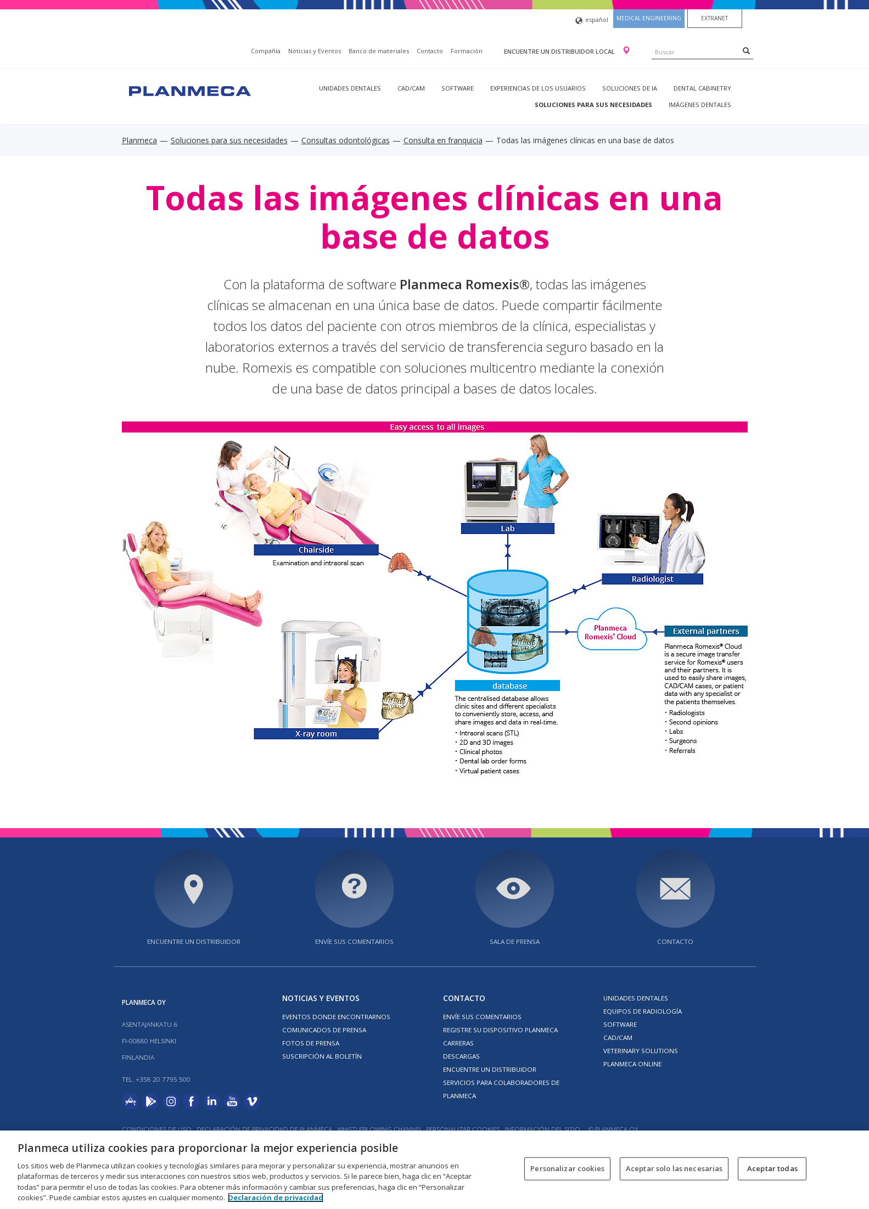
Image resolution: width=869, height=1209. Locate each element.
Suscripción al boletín (322, 1056)
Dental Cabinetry (702, 88)
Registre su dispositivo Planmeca (500, 1030)
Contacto (430, 51)
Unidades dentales (350, 88)
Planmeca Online (632, 1064)
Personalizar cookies (463, 1129)
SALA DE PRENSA (515, 941)
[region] (434, 1170)
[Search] (746, 50)
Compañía (266, 51)
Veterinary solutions (640, 1051)
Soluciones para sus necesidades (593, 104)
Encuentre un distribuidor (193, 941)
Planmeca (139, 140)
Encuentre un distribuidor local (560, 51)
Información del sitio (542, 1129)
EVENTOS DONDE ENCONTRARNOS (336, 1017)
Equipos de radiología (642, 1011)
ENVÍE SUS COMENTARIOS (354, 941)
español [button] (591, 20)
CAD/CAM (411, 88)
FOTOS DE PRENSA (310, 1043)
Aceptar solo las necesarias (674, 1168)
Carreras (458, 1043)
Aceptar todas (772, 1168)
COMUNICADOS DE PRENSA (324, 1030)
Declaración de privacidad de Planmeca (265, 1129)
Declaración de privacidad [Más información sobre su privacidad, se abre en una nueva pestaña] (275, 1197)
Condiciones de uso (157, 1129)
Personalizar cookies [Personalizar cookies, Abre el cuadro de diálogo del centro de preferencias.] (567, 1168)
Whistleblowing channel (380, 1129)
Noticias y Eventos (314, 51)
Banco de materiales (379, 51)
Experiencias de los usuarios (538, 88)
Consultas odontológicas (345, 140)
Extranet (714, 18)
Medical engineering (648, 18)
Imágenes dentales (700, 104)
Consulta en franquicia (443, 140)
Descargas (461, 1056)
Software (457, 88)
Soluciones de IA (629, 88)
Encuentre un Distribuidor (489, 1069)
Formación (467, 51)
